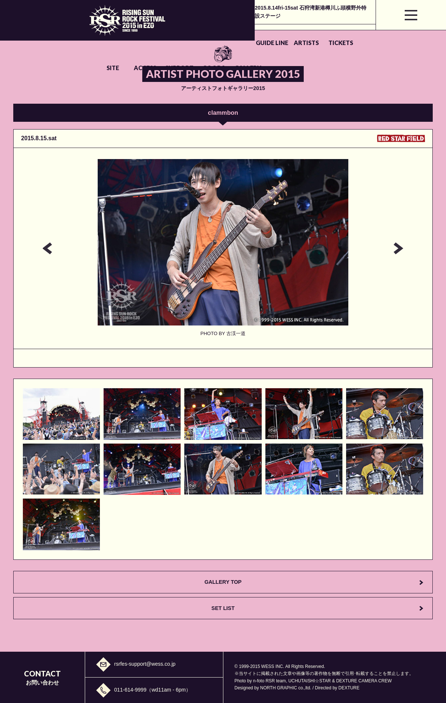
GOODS (337, 34)
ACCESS (262, 34)
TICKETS (192, 34)
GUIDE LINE (117, 34)
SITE (227, 34)
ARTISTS (154, 34)
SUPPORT (300, 34)
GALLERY (375, 34)
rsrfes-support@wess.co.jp (144, 664)
